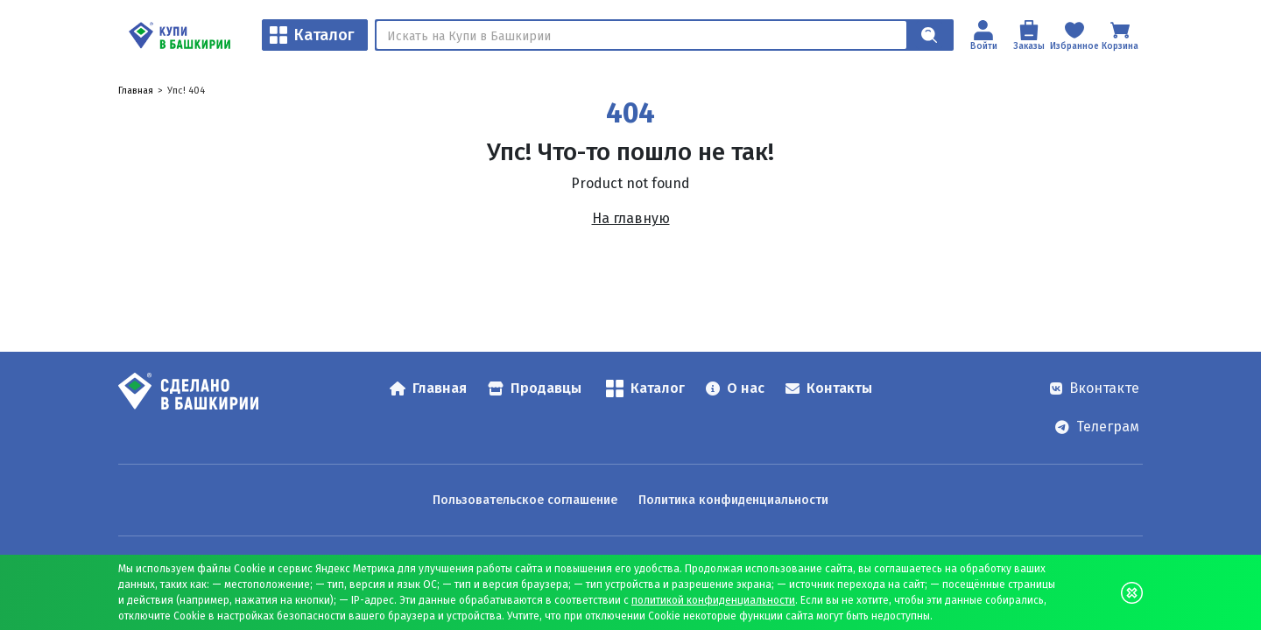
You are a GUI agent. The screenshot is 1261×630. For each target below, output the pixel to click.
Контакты (828, 388)
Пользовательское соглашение (525, 500)
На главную (631, 218)
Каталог (312, 35)
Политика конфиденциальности (733, 500)
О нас (735, 388)
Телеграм (1097, 426)
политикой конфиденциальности (713, 600)
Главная (135, 90)
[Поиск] (641, 35)
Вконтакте (1094, 388)
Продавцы (534, 388)
